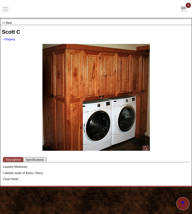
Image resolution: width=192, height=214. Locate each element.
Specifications (35, 159)
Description (13, 159)
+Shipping (9, 39)
